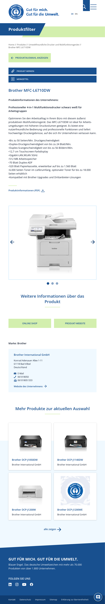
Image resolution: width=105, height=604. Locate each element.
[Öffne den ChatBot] (98, 597)
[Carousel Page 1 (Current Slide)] (48, 283)
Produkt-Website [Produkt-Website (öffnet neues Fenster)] (75, 323)
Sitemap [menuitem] (54, 599)
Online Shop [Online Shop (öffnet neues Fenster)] (29, 323)
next (91, 242)
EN (76, 14)
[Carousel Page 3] (57, 283)
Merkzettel (23, 79)
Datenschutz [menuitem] (25, 599)
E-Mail (21, 373)
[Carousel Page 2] (52, 283)
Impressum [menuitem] (41, 599)
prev (14, 242)
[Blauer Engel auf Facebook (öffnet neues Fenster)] (31, 584)
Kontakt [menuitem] (11, 599)
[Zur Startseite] (39, 12)
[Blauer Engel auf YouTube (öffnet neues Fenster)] (24, 584)
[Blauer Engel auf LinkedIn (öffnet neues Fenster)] (10, 584)
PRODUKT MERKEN (25, 71)
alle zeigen (50, 529)
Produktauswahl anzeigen (31, 57)
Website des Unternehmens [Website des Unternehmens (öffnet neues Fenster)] (28, 386)
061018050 (23, 376)
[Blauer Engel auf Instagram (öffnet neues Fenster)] (16, 584)
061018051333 (25, 380)
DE (72, 14)
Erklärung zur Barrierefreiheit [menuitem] (76, 599)
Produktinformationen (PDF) (24, 190)
